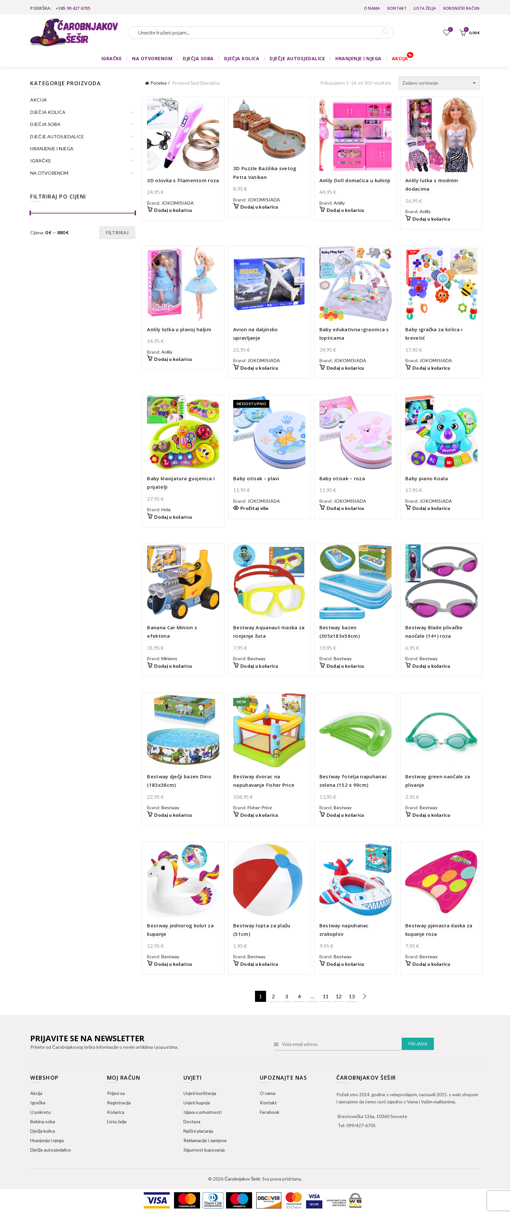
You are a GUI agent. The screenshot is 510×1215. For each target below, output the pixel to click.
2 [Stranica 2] (273, 996)
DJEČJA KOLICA (242, 58)
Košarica (115, 1112)
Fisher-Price (260, 807)
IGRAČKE (111, 58)
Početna (159, 83)
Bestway (256, 658)
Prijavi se (116, 1093)
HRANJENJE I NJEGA (358, 58)
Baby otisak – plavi (256, 478)
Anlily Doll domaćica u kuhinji (355, 180)
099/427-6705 (361, 1125)
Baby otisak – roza (342, 478)
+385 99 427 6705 (73, 8)
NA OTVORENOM (152, 58)
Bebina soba (42, 1121)
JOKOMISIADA (177, 203)
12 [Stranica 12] (339, 996)
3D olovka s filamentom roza (183, 180)
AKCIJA (400, 58)
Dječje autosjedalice (50, 1150)
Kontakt (397, 8)
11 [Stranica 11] (326, 996)
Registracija (119, 1102)
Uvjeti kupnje (196, 1102)
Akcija (36, 1093)
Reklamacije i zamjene (205, 1140)
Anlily (339, 203)
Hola (165, 509)
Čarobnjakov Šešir (242, 1178)
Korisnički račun (461, 8)
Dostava (191, 1121)
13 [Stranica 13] (352, 996)
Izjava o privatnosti (202, 1112)
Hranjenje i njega (47, 1140)
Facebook (269, 1112)
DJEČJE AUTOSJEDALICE (297, 58)
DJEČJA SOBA (198, 58)
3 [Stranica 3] (286, 996)
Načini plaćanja (198, 1131)
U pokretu (40, 1112)
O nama (372, 8)
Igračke (38, 1102)
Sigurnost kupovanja (204, 1150)
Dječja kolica (42, 1131)
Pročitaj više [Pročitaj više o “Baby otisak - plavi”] (254, 508)
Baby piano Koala (426, 478)
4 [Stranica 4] (299, 996)
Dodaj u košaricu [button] (173, 210)
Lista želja (425, 8)
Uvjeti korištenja (199, 1093)
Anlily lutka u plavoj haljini (179, 329)
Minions (169, 658)
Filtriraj (117, 232)
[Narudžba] (439, 82)
